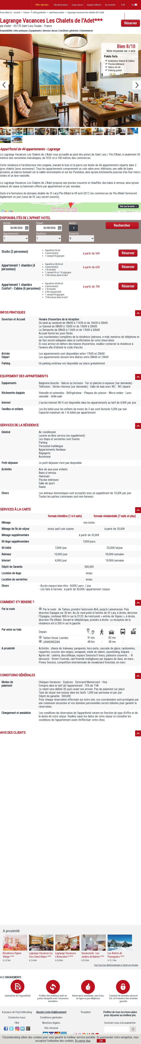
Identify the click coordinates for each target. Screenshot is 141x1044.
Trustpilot (86, 1012)
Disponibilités (6, 30)
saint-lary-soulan (56, 12)
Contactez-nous (17, 1017)
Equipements (35, 30)
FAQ (17, 1022)
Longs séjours (77, 5)
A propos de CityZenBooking (17, 1012)
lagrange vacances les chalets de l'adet (85, 12)
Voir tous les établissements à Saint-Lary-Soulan (116, 965)
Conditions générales (68, 30)
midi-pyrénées (39, 12)
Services (46, 30)
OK (101, 1041)
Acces (54, 30)
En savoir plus (83, 1041)
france (26, 12)
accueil (17, 12)
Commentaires (86, 30)
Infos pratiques (21, 30)
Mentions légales (51, 1022)
